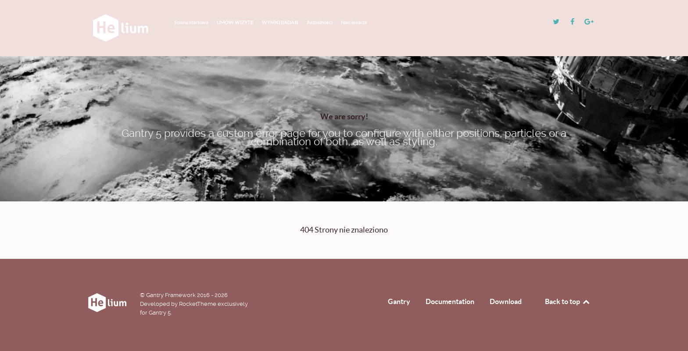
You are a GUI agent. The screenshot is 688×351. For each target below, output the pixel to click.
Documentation (450, 301)
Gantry (399, 301)
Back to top (568, 301)
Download (506, 301)
